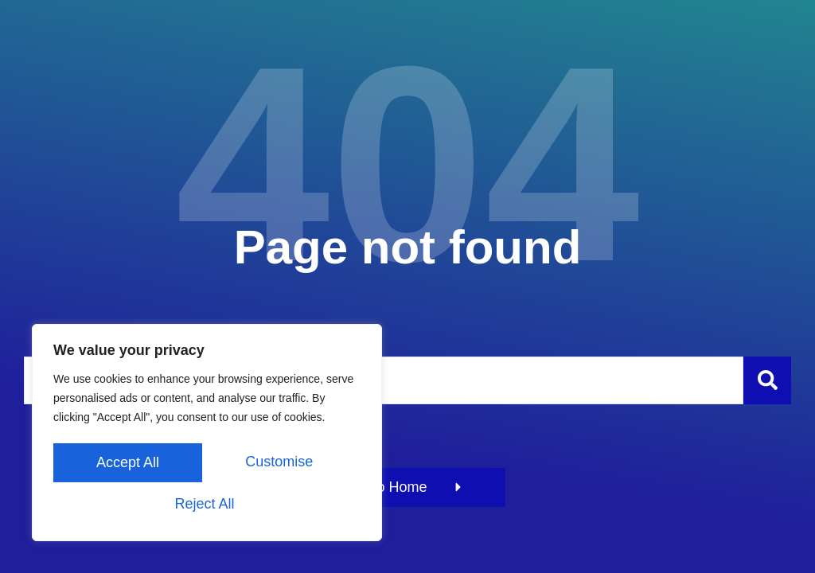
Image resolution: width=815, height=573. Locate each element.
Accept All (206, 504)
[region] (207, 435)
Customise (128, 464)
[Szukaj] (767, 380)
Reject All (282, 464)
